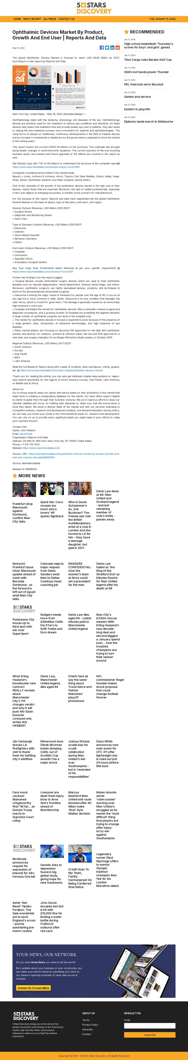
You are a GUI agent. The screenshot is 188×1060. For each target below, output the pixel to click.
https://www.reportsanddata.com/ (41, 448)
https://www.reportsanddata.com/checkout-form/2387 (42, 271)
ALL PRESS (49, 18)
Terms (85, 1020)
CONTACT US (66, 18)
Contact (86, 1034)
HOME (17, 18)
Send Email (26, 433)
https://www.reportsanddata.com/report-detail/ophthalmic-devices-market (61, 370)
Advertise (87, 1029)
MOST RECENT (32, 18)
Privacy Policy (90, 1024)
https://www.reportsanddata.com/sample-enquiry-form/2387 (46, 166)
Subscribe (150, 1034)
